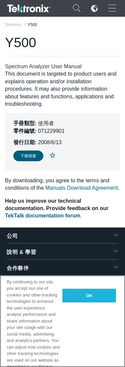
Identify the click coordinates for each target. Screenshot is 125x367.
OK (89, 295)
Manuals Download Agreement (81, 188)
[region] (62, 321)
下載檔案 (28, 156)
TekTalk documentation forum (42, 215)
